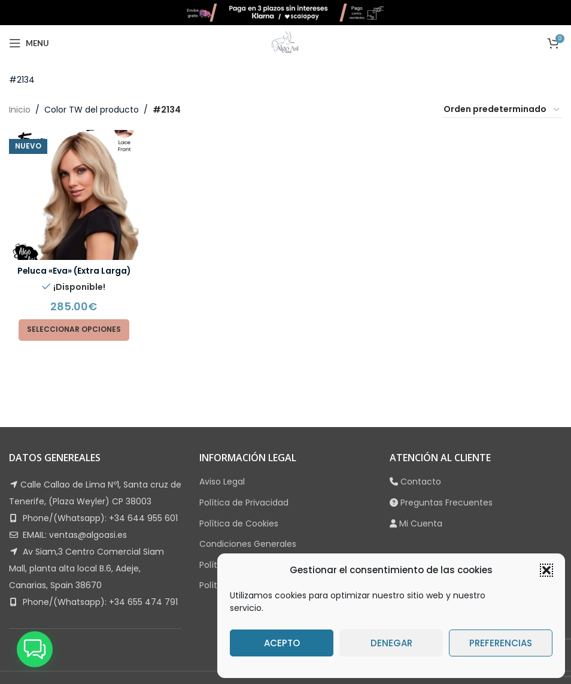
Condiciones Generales (247, 544)
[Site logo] (285, 12)
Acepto (282, 643)
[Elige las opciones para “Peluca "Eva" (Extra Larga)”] (74, 329)
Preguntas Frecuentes (446, 503)
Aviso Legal (222, 482)
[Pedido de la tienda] (502, 109)
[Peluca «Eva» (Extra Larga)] (73, 194)
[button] (546, 570)
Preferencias (500, 643)
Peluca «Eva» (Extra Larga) (73, 270)
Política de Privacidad (243, 503)
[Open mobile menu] (28, 43)
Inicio (20, 110)
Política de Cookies (238, 523)
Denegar (391, 643)
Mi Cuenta (420, 523)
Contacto (420, 482)
